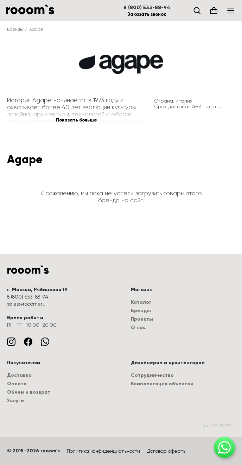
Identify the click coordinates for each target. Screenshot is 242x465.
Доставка (19, 375)
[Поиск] (197, 11)
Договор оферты (166, 451)
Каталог (141, 302)
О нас (138, 327)
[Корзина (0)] (214, 11)
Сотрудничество (152, 375)
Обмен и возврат (28, 392)
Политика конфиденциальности (103, 451)
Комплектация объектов (162, 384)
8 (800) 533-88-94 (146, 8)
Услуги (15, 401)
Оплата (17, 384)
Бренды (15, 29)
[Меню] (231, 11)
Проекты (142, 319)
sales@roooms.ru (26, 304)
